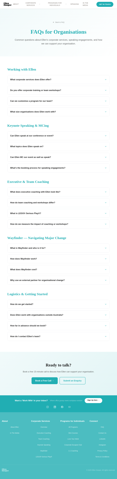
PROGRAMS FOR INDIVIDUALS (57, 4)
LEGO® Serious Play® (44, 457)
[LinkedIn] (54, 406)
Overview (44, 427)
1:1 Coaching (73, 451)
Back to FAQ (58, 22)
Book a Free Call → (44, 381)
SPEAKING (74, 4)
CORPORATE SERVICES (32, 4)
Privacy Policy (102, 451)
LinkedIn (102, 439)
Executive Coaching (44, 433)
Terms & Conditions (102, 457)
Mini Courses (73, 433)
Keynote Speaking (43, 445)
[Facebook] (62, 406)
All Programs (73, 427)
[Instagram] (47, 406)
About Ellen (15, 427)
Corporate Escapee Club (73, 445)
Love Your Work (73, 439)
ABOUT (15, 4)
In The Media (14, 433)
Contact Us (102, 433)
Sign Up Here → (93, 400)
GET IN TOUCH (105, 4)
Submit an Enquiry (72, 381)
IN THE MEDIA (85, 4)
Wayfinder (44, 451)
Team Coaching (43, 439)
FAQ (102, 427)
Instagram (102, 445)
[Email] (69, 406)
